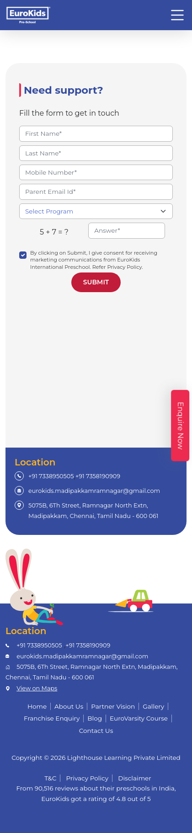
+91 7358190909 (97, 476)
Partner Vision (113, 706)
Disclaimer (134, 778)
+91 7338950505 (51, 476)
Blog (94, 718)
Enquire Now (180, 425)
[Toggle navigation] (177, 15)
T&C (50, 778)
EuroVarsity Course (139, 718)
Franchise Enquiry (52, 718)
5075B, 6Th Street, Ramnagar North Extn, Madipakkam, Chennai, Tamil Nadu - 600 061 (93, 510)
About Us (68, 706)
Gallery (153, 706)
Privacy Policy (87, 778)
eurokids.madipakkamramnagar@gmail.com (94, 490)
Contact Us (96, 730)
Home (37, 706)
